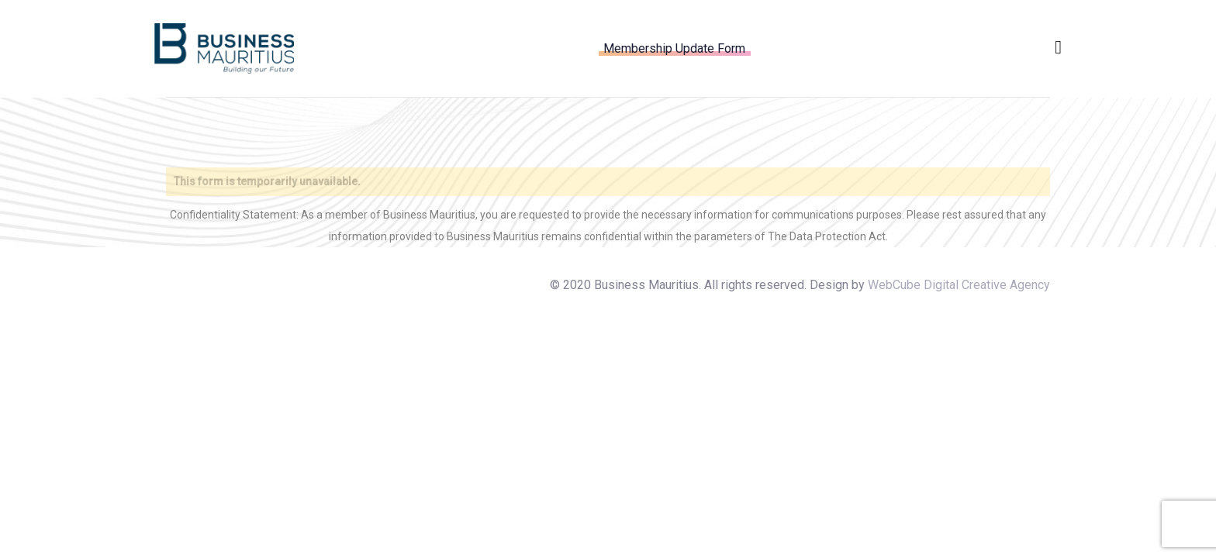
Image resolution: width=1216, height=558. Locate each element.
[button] (1058, 47)
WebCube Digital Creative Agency (959, 284)
